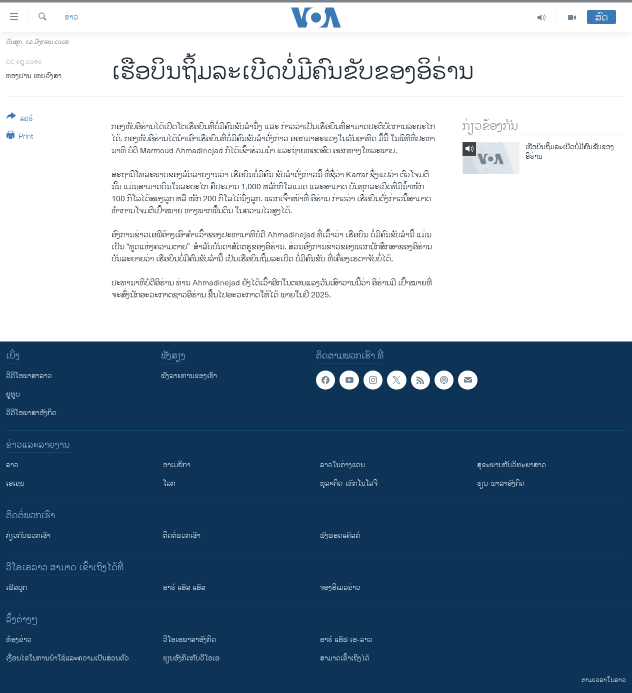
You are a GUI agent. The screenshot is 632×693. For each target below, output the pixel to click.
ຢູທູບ (13, 394)
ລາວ (12, 465)
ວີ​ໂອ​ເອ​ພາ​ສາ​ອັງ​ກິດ (189, 639)
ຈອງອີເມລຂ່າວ (340, 587)
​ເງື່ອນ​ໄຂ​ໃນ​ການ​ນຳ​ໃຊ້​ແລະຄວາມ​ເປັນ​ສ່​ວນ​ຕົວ (67, 658)
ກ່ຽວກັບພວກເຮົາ (28, 535)
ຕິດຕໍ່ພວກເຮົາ (181, 535)
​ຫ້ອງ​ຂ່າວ (19, 639)
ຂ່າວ (71, 18)
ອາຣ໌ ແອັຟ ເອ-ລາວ (346, 639)
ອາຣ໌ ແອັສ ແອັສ (184, 587)
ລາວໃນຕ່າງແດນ (342, 465)
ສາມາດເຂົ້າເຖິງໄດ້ (345, 658)
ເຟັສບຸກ (16, 587)
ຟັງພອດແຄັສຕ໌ (340, 535)
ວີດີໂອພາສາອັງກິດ (31, 413)
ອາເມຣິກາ (176, 465)
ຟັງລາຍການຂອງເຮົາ (189, 376)
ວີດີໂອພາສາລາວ (29, 376)
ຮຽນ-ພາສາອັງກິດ (500, 483)
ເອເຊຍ (15, 483)
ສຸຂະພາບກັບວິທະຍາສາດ (511, 465)
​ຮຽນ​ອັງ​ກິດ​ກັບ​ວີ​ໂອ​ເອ (191, 658)
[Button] (19, 119)
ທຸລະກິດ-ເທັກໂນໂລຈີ (349, 483)
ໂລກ (169, 483)
